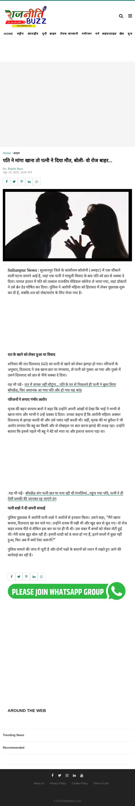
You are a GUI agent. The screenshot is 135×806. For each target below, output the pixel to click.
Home (8, 33)
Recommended (13, 747)
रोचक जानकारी (69, 33)
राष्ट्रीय (20, 33)
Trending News (13, 735)
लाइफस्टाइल (109, 33)
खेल (121, 33)
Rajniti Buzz (15, 168)
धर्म (97, 33)
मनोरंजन (87, 33)
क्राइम (53, 33)
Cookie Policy (80, 783)
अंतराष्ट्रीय (32, 33)
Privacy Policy (58, 783)
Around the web (27, 711)
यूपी (44, 33)
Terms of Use (101, 783)
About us (39, 783)
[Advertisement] (67, 104)
